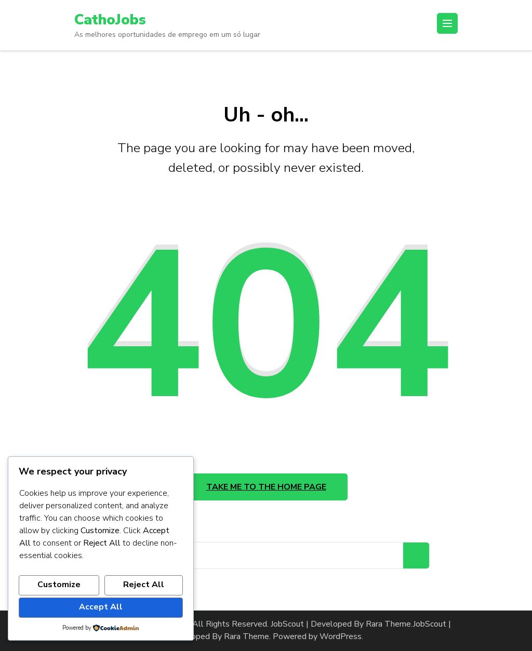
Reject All (143, 584)
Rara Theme (246, 636)
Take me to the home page (266, 487)
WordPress (341, 636)
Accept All (101, 607)
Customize (59, 584)
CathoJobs (110, 20)
